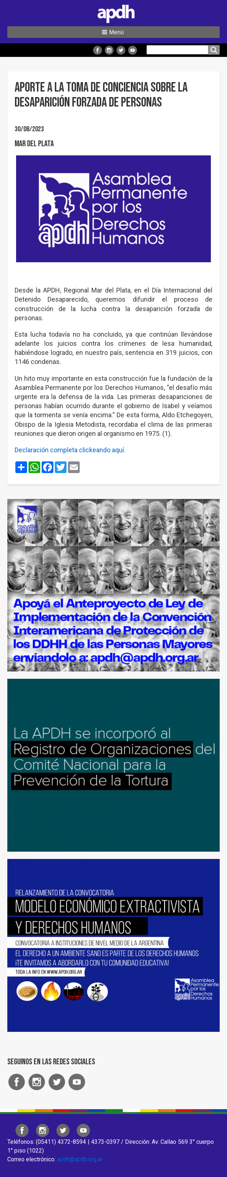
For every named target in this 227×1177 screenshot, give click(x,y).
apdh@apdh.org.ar (79, 1159)
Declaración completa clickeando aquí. (70, 450)
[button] (113, 32)
